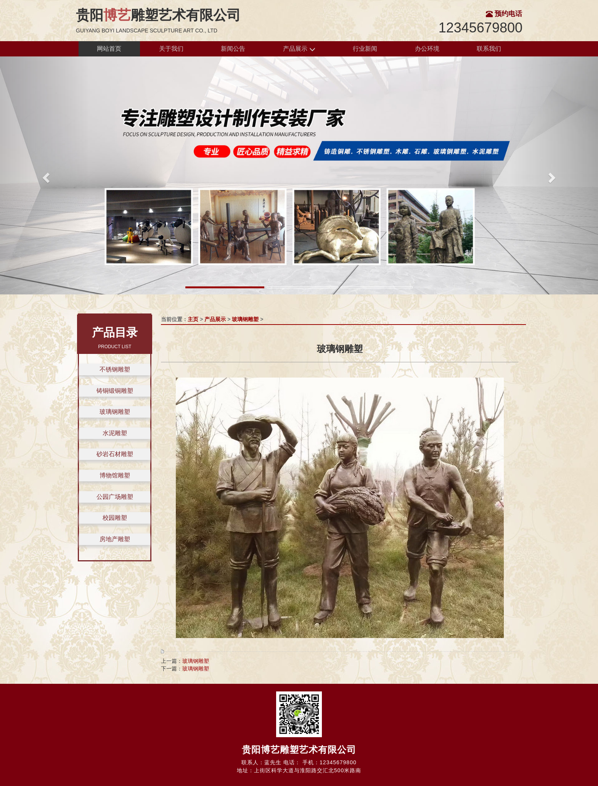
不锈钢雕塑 (115, 369)
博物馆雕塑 (115, 475)
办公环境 (427, 48)
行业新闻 (365, 48)
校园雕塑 (115, 517)
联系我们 (489, 48)
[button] (45, 175)
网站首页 (109, 48)
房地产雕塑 (115, 539)
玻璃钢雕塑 (115, 411)
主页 (193, 319)
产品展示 (299, 49)
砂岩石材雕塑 (114, 454)
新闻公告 (233, 48)
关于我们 (171, 48)
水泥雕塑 (115, 433)
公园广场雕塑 (114, 496)
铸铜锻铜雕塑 (114, 390)
